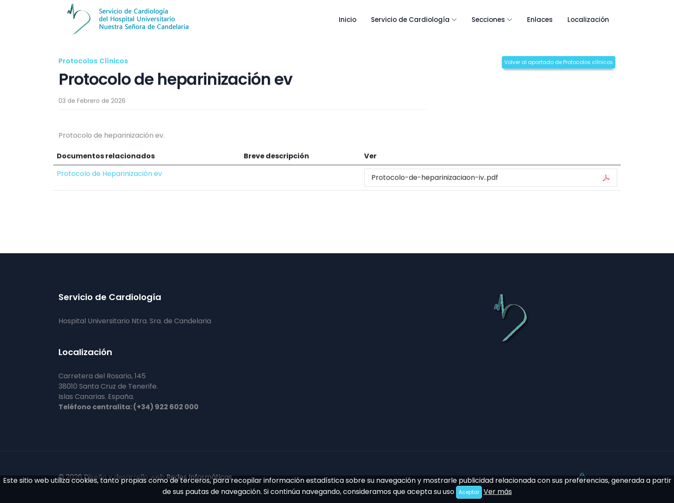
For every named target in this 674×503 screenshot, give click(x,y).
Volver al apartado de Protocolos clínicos (558, 62)
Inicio (347, 19)
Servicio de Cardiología (410, 19)
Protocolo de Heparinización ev (109, 174)
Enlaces (540, 19)
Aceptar (469, 492)
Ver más (498, 492)
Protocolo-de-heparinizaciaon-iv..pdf (490, 178)
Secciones (488, 19)
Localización (588, 19)
